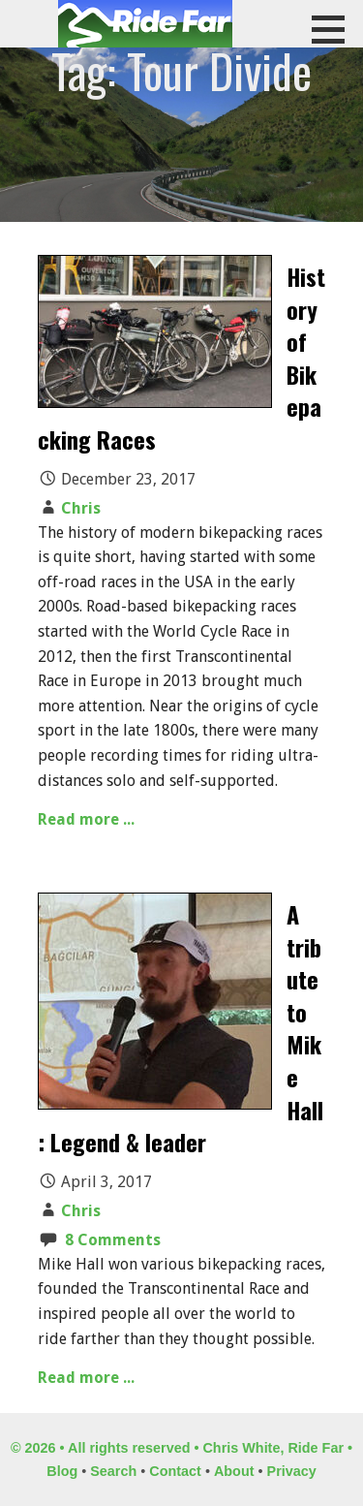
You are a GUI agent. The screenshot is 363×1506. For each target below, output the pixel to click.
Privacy (292, 1471)
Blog (61, 1471)
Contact (175, 1471)
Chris (81, 508)
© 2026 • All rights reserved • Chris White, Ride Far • (181, 1448)
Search (113, 1471)
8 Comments (113, 1240)
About (234, 1471)
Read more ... (86, 819)
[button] (335, 29)
